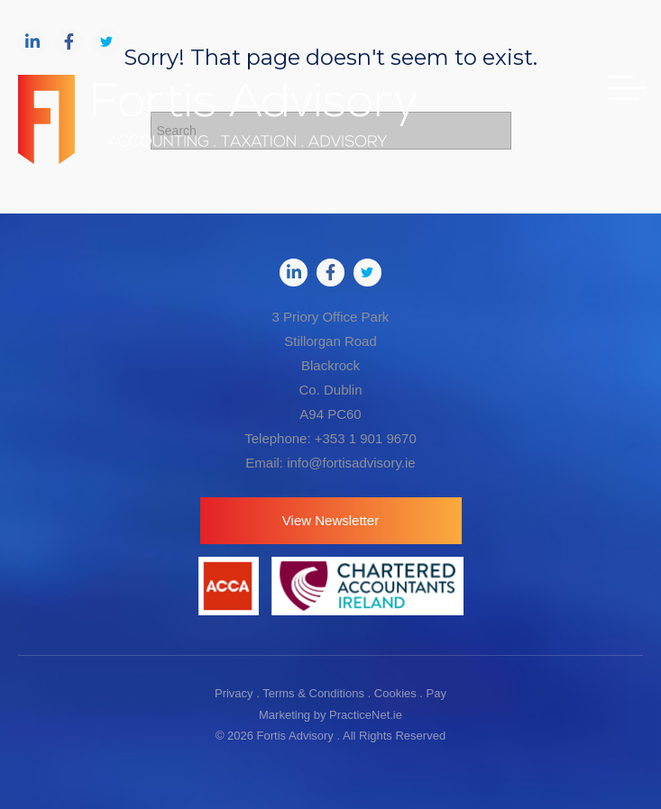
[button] (331, 520)
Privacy (234, 693)
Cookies (395, 693)
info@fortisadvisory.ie (351, 462)
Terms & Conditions (313, 693)
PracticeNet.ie (365, 715)
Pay (436, 693)
